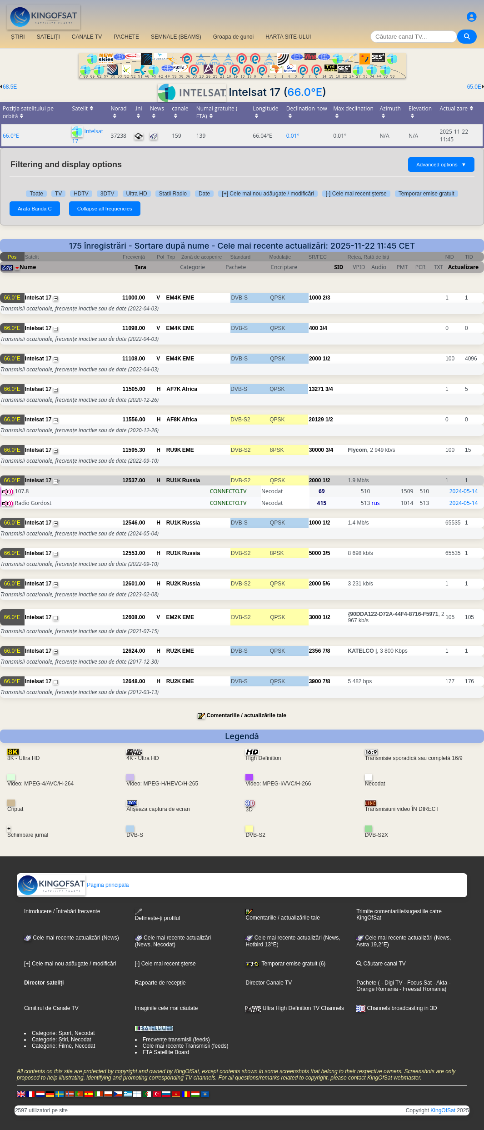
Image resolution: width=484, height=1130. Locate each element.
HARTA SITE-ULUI (288, 37)
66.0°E (304, 92)
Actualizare (463, 267)
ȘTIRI (18, 37)
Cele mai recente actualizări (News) (71, 938)
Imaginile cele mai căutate (166, 1008)
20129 (316, 419)
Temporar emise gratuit (426, 193)
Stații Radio (173, 193)
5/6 (326, 583)
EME (188, 298)
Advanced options (441, 164)
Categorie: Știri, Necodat (61, 1039)
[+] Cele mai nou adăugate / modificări (268, 193)
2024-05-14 (463, 491)
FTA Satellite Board (166, 1052)
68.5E (10, 87)
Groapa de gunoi (233, 37)
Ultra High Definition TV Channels (294, 1008)
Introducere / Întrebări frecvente (62, 911)
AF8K (173, 419)
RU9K (173, 450)
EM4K (173, 298)
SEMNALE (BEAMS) (176, 37)
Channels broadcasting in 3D (396, 1008)
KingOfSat (442, 1110)
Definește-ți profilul (157, 914)
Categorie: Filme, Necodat (63, 1046)
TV (58, 193)
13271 (316, 389)
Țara (140, 267)
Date (204, 193)
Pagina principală (73, 885)
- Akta (439, 983)
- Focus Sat (417, 983)
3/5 (326, 553)
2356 (315, 651)
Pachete (366, 983)
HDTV (81, 193)
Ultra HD (136, 193)
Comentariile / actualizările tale (246, 715)
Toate (36, 193)
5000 (315, 553)
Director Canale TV (268, 983)
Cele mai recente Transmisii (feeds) (186, 1046)
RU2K (173, 583)
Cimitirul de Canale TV (51, 1008)
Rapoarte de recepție (160, 983)
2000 (315, 358)
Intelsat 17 (38, 298)
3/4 (323, 328)
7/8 (326, 651)
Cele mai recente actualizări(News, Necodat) (173, 941)
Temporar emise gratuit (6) (285, 963)
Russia (191, 480)
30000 (316, 450)
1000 (315, 298)
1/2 (326, 358)
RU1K (173, 480)
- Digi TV (391, 983)
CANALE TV (87, 37)
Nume (28, 267)
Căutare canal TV (381, 963)
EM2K (173, 617)
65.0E (474, 87)
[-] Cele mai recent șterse (356, 193)
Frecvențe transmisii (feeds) (176, 1039)
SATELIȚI (48, 37)
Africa (189, 389)
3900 (315, 681)
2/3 (326, 298)
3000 (315, 617)
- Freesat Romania (421, 989)
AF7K (173, 389)
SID (338, 267)
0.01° (292, 136)
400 (313, 328)
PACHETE (126, 37)
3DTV (107, 193)
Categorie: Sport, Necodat (63, 1033)
